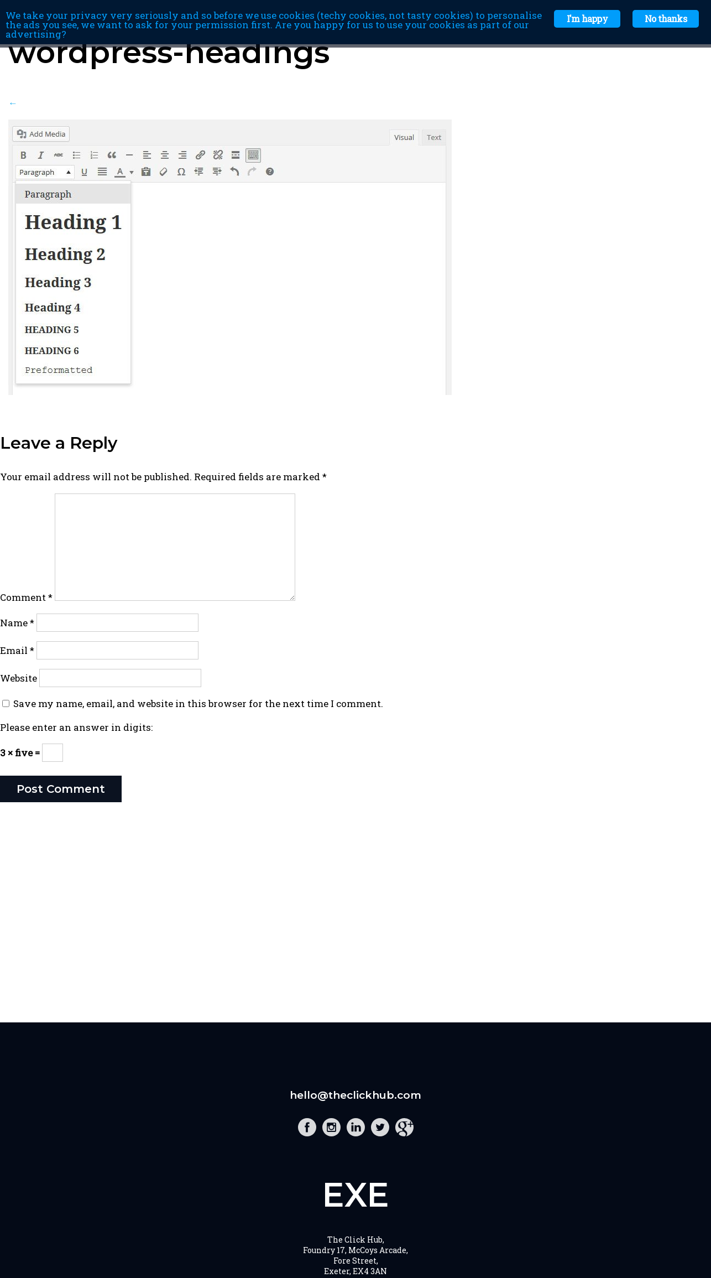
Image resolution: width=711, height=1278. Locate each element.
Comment (26, 597)
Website (18, 678)
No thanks (666, 18)
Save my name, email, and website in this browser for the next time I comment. (198, 703)
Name (17, 622)
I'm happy (587, 18)
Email (17, 650)
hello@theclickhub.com (355, 1095)
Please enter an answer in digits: (76, 727)
